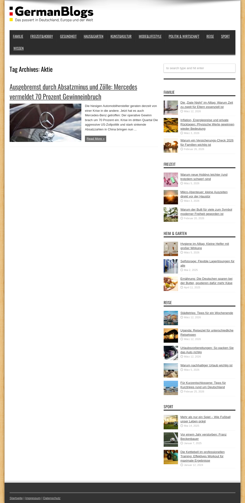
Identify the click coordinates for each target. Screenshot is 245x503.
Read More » (96, 138)
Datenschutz (51, 498)
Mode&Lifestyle (150, 36)
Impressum (33, 498)
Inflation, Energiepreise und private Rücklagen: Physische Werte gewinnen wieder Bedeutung (207, 124)
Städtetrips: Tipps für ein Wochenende (206, 313)
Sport (225, 36)
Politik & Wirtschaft (184, 36)
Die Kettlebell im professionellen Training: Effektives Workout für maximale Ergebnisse (202, 456)
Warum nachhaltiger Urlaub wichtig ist (206, 365)
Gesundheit (68, 36)
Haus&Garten (93, 36)
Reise (210, 36)
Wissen (18, 48)
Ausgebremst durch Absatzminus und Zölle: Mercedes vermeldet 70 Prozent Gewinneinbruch (73, 91)
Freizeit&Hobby (41, 36)
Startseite (16, 498)
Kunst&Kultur (121, 36)
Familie (18, 36)
